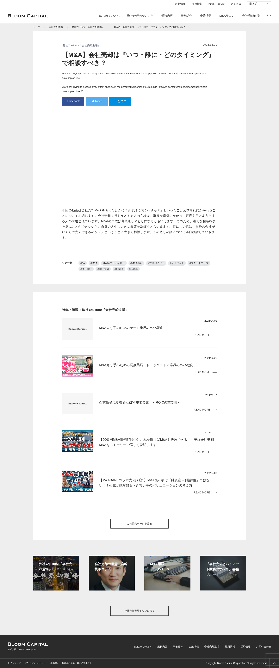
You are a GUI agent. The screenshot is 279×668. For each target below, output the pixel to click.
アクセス (235, 3)
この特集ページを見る (139, 523)
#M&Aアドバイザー (114, 263)
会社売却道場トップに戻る (139, 610)
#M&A (93, 263)
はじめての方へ (109, 15)
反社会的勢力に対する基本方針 (77, 663)
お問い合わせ (216, 3)
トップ (36, 27)
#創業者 (119, 269)
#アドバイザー (156, 263)
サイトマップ (14, 663)
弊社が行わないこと (140, 15)
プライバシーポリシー (35, 663)
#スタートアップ (198, 263)
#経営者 (133, 269)
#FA (82, 263)
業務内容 (167, 15)
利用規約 (54, 663)
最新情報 (180, 3)
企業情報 (206, 15)
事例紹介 (186, 15)
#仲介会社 (86, 269)
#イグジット (177, 263)
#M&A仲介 (136, 263)
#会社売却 (103, 269)
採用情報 (197, 3)
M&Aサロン (226, 15)
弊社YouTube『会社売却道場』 (88, 27)
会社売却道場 (251, 15)
